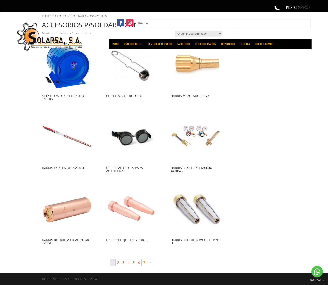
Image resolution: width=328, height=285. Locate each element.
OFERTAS (245, 44)
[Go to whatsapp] (317, 271)
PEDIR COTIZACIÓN (205, 44)
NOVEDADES (228, 44)
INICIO (115, 44)
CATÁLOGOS (183, 44)
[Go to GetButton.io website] (317, 280)
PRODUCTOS (131, 44)
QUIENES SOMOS (264, 44)
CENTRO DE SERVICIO (160, 44)
